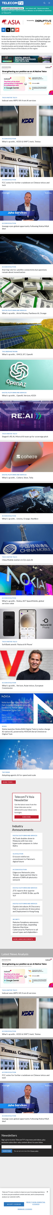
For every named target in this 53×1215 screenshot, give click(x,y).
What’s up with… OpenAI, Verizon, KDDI (19, 395)
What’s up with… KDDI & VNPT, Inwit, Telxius (21, 141)
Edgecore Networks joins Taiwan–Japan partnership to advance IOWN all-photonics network (25, 876)
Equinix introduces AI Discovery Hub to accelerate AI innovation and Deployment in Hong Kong (26, 909)
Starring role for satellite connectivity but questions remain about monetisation (24, 271)
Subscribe (26, 817)
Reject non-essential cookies (35, 1203)
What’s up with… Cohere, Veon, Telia (17, 477)
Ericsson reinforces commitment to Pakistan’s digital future (24, 859)
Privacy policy (34, 1151)
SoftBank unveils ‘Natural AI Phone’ (17, 644)
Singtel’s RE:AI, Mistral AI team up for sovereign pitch (25, 436)
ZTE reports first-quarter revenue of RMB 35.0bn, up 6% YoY (26, 893)
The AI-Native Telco (9, 97)
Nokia (4, 726)
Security (16, 919)
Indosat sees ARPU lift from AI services (19, 100)
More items (9, 782)
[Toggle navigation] (49, 3)
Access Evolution (9, 138)
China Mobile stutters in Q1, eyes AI (17, 560)
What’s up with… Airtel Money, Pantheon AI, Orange (24, 313)
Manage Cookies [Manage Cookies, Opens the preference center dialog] (25, 1209)
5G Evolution (18, 854)
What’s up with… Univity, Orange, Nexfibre (20, 519)
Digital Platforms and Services (14, 310)
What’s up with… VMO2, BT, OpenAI (17, 354)
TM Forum (6, 772)
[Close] (47, 1192)
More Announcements (24, 939)
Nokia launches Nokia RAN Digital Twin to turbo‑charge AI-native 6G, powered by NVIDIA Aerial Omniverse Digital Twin (26, 731)
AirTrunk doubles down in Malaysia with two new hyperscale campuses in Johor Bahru (25, 842)
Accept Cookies (14, 1204)
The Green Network (10, 351)
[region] (25, 1201)
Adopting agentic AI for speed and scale (19, 775)
